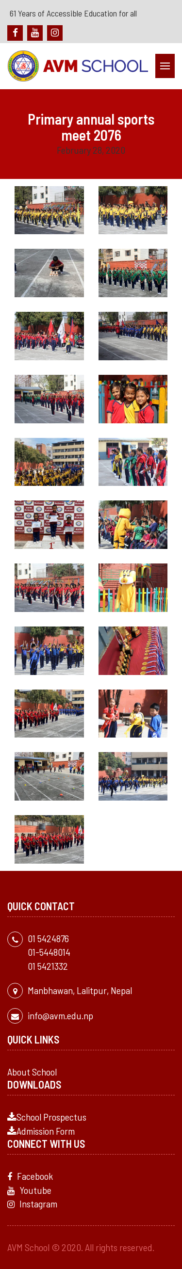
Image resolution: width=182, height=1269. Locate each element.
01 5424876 (48, 938)
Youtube (29, 1190)
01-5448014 (49, 952)
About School (32, 1071)
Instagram (32, 1203)
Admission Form (41, 1131)
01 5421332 (48, 966)
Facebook (30, 1176)
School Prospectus (46, 1117)
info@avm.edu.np (60, 1015)
